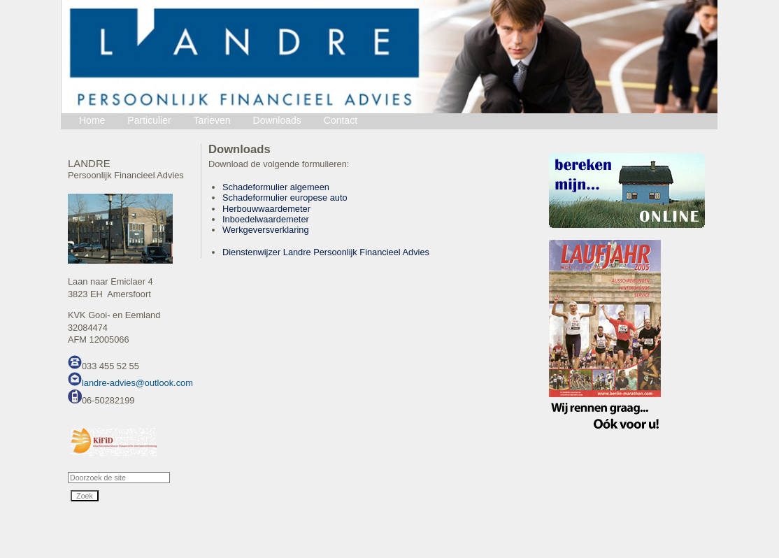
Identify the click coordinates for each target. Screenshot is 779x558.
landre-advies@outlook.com (137, 383)
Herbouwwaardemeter (266, 208)
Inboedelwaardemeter (265, 219)
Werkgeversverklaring (265, 229)
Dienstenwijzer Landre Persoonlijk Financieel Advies (325, 252)
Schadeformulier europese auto (285, 197)
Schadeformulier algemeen (275, 187)
